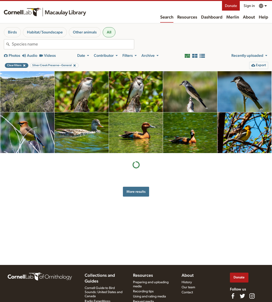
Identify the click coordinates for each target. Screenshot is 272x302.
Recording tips (143, 291)
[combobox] (73, 44)
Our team (188, 287)
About (249, 17)
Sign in (249, 6)
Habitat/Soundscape (45, 32)
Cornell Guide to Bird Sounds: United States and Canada (103, 292)
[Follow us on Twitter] (242, 296)
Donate (231, 6)
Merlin (232, 17)
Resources (187, 17)
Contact (187, 292)
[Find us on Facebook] (233, 296)
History (187, 282)
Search (166, 17)
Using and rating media (149, 296)
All (109, 32)
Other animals (85, 32)
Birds (12, 32)
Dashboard (211, 17)
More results (136, 191)
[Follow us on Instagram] (252, 296)
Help (263, 17)
